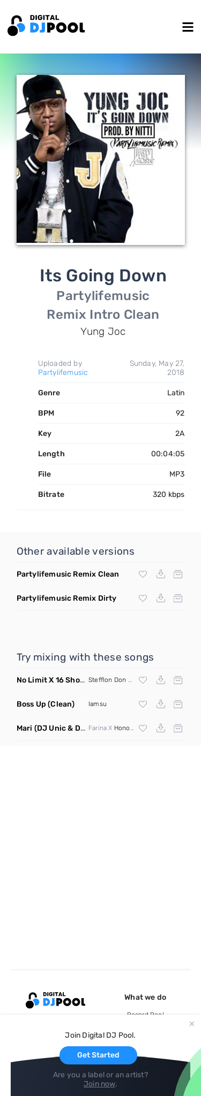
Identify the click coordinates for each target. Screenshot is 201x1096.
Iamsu (97, 704)
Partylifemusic (63, 372)
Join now (99, 1084)
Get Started (98, 1055)
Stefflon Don (107, 680)
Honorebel (130, 728)
